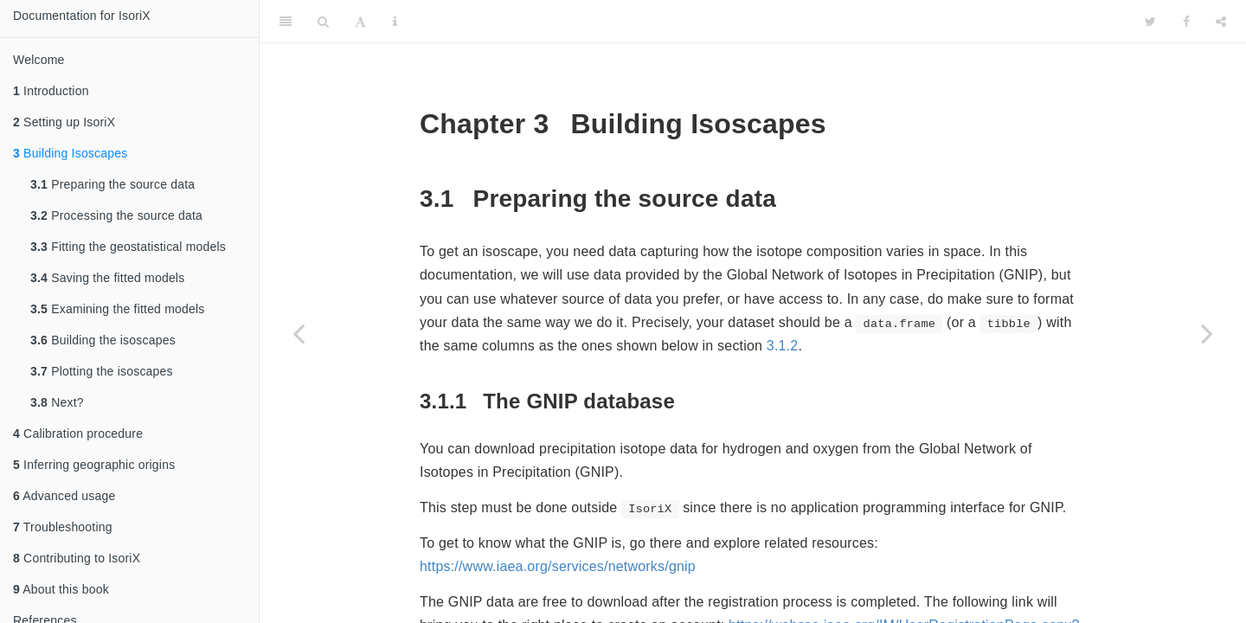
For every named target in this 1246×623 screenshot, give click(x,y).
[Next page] (1207, 333)
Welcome (39, 60)
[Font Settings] (360, 21)
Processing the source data (116, 215)
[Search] (323, 21)
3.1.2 (783, 345)
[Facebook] (1186, 21)
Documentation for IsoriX (82, 15)
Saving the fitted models (107, 278)
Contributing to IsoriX (76, 558)
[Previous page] (298, 333)
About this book (61, 589)
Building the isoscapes (103, 340)
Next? (57, 402)
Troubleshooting (62, 527)
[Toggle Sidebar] (286, 21)
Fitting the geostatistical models (128, 247)
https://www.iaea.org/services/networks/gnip (558, 566)
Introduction (51, 91)
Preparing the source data (112, 184)
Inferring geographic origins (94, 465)
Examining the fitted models (117, 309)
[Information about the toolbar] (395, 21)
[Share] (1221, 21)
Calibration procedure (78, 433)
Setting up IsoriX (64, 122)
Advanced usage (64, 496)
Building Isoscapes (70, 153)
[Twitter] (1150, 21)
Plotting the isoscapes (101, 371)
